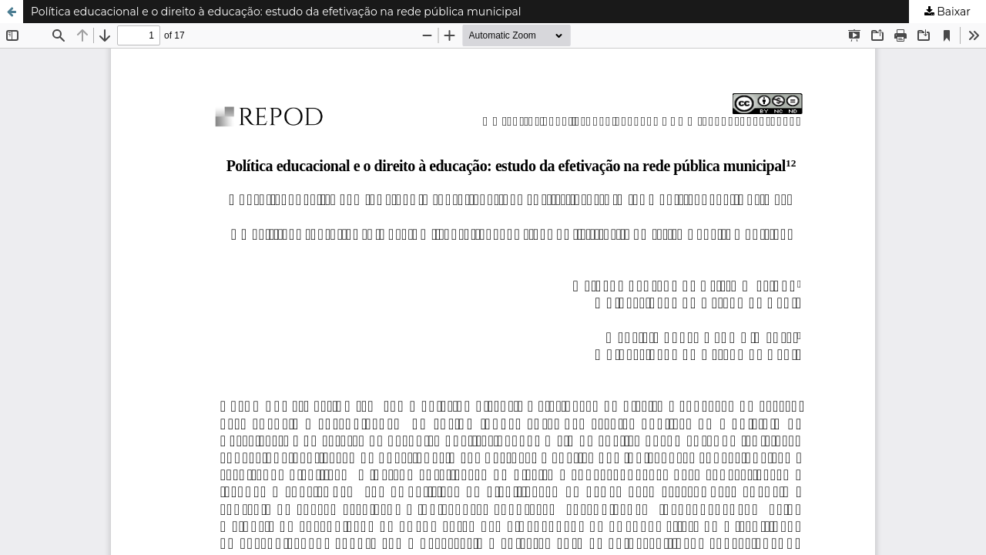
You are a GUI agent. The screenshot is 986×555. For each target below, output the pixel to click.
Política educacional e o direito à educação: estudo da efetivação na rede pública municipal (276, 11)
